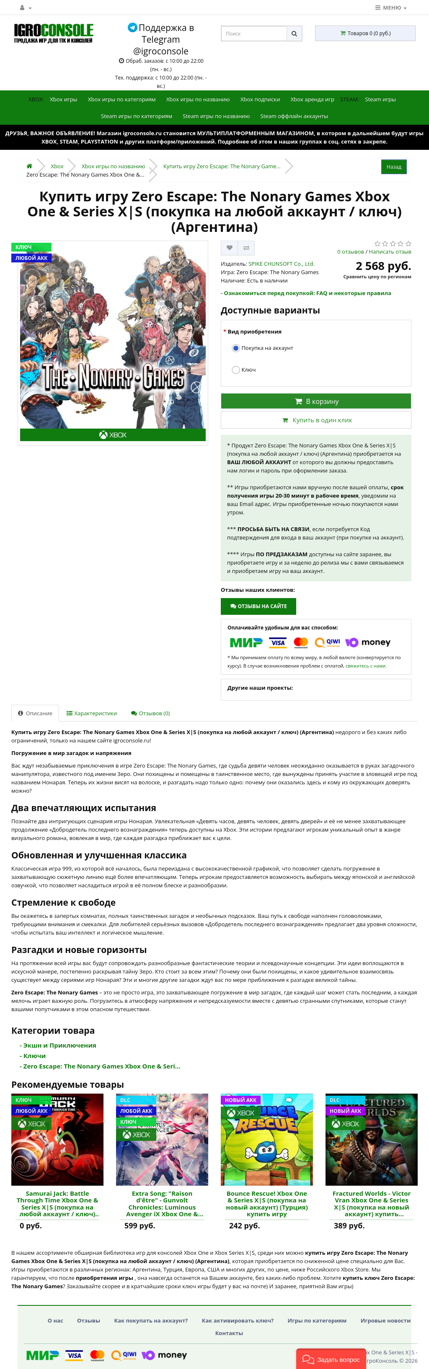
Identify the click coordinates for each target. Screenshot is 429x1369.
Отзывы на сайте (258, 606)
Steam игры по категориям (136, 116)
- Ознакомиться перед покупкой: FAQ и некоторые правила (306, 293)
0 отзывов (350, 251)
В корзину (316, 401)
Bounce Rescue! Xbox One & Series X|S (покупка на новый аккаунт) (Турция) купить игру (267, 1203)
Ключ (244, 370)
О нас (55, 1320)
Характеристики (92, 713)
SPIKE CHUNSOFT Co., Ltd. (281, 263)
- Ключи (33, 1055)
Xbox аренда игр (312, 99)
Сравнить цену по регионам (377, 276)
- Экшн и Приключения (58, 1045)
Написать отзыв (390, 251)
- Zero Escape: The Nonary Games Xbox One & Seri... (100, 1066)
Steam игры (380, 99)
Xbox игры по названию (198, 99)
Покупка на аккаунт (262, 348)
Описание (35, 713)
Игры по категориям (317, 1320)
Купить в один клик (316, 420)
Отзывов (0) (150, 713)
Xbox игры (63, 99)
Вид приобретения (254, 331)
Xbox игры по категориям (122, 99)
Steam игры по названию (216, 116)
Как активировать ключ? (238, 1320)
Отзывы (88, 1320)
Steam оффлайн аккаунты (294, 116)
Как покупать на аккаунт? (151, 1320)
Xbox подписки (260, 99)
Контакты (229, 1333)
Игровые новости (386, 1320)
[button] (331, 1358)
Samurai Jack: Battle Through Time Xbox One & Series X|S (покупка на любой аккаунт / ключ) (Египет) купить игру (57, 1203)
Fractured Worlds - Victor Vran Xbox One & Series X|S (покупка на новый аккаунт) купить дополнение (372, 1203)
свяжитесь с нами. (366, 666)
